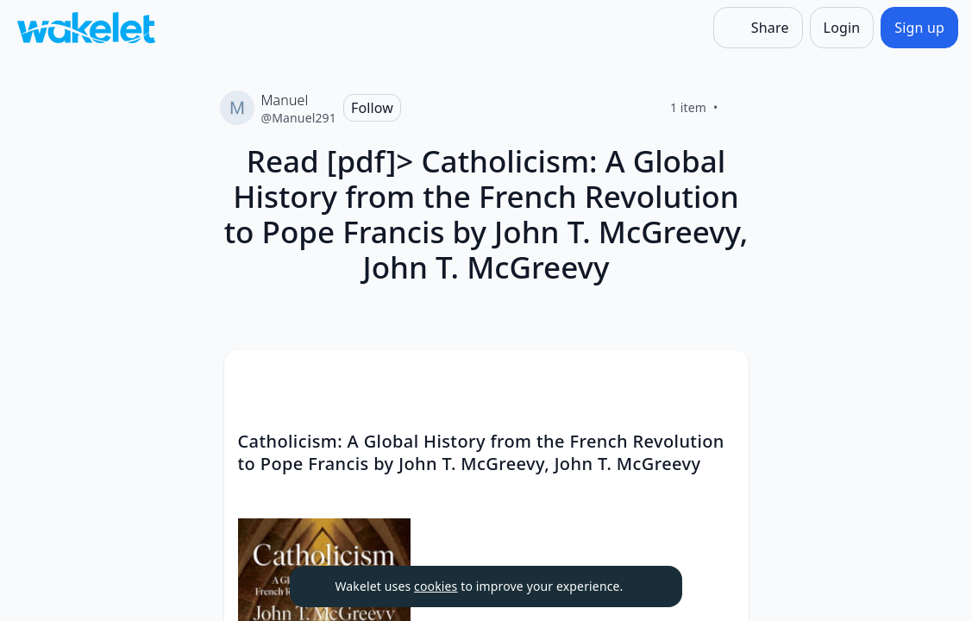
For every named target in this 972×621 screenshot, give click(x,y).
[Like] (739, 108)
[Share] (758, 27)
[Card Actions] (721, 378)
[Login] (842, 27)
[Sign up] (919, 27)
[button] (721, 379)
